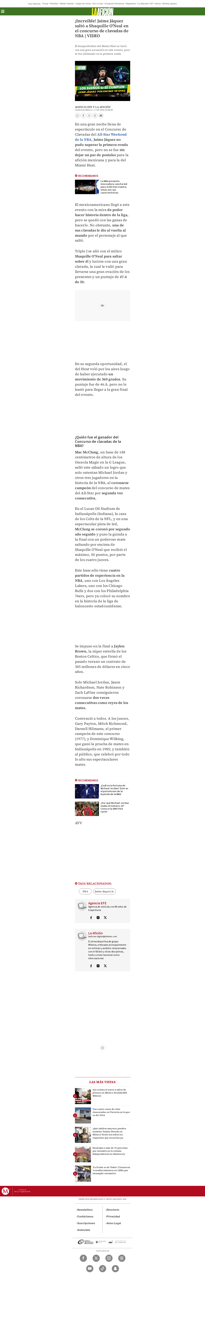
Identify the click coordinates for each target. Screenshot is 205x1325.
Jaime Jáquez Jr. (104, 891)
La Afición (103, 107)
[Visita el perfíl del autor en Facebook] (91, 918)
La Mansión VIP (145, 3)
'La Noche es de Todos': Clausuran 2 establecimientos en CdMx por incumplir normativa (111, 1170)
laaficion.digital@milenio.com (102, 936)
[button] (3, 12)
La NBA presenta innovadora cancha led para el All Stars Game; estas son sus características (114, 186)
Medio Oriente (67, 3)
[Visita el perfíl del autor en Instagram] (98, 918)
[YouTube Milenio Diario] (89, 1268)
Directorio (113, 1209)
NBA (85, 891)
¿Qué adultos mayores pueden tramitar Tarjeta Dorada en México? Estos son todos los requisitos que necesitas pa (109, 1133)
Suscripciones (86, 1223)
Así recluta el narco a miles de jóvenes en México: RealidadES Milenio (110, 1092)
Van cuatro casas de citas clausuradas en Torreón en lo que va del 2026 (111, 1112)
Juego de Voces (83, 3)
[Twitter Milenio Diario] (96, 1258)
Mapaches (131, 3)
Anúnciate (83, 1230)
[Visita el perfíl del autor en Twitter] (105, 918)
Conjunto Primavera (114, 3)
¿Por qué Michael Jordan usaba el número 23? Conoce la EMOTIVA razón (115, 807)
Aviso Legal (114, 1223)
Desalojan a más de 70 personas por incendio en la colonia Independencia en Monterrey (110, 1151)
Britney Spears (170, 3)
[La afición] (102, 11)
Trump (45, 3)
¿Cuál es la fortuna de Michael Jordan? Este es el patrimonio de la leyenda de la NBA (114, 790)
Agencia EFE (83, 107)
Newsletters (85, 1209)
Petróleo (54, 3)
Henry (158, 3)
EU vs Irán (98, 3)
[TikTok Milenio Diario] (102, 1268)
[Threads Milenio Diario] (121, 1258)
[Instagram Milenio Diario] (109, 1258)
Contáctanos (85, 1216)
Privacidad (113, 1216)
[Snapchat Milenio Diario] (115, 1268)
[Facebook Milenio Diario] (83, 1258)
